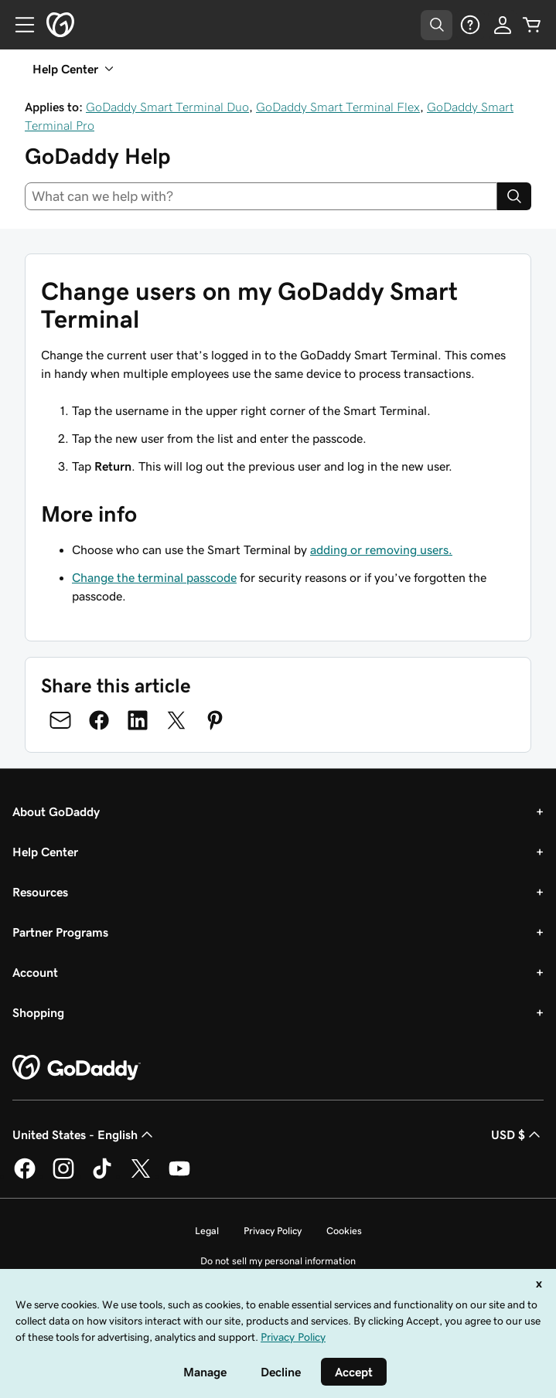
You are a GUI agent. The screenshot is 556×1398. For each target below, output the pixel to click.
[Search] (514, 196)
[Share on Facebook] (99, 720)
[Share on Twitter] (176, 720)
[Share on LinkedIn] (137, 720)
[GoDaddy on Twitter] (140, 1176)
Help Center (45, 851)
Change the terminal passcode (154, 577)
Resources (40, 892)
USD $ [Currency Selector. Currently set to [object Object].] (517, 1134)
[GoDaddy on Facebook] (24, 1176)
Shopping (38, 1012)
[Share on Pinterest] (215, 720)
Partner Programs (60, 932)
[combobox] (261, 196)
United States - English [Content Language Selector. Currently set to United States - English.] (84, 1134)
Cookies (344, 1231)
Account (35, 972)
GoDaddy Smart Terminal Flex (338, 106)
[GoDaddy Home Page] (76, 1068)
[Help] (470, 24)
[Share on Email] (60, 720)
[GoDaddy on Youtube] (179, 1176)
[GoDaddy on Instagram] (63, 1176)
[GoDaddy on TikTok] (102, 1176)
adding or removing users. (381, 549)
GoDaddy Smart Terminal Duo (167, 106)
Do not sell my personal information (278, 1261)
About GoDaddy (56, 811)
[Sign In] (502, 24)
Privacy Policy (273, 1231)
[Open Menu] (18, 25)
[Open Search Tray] (436, 25)
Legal (207, 1231)
